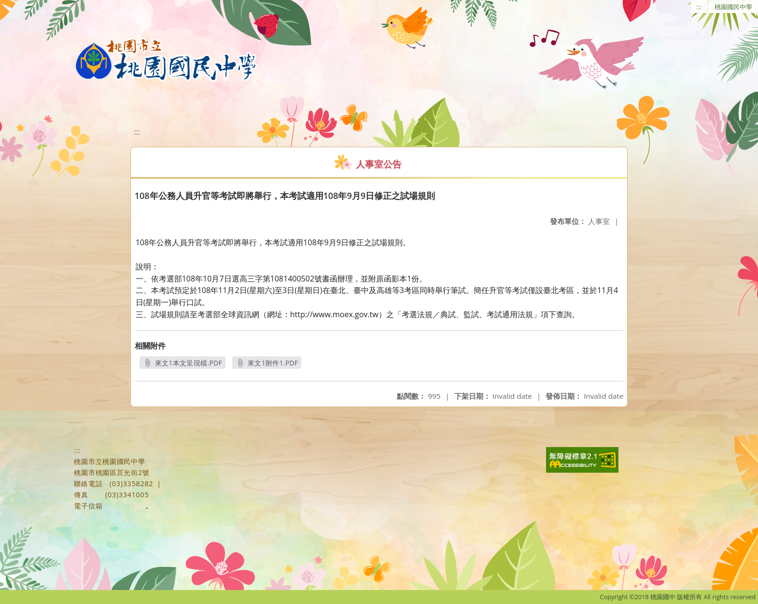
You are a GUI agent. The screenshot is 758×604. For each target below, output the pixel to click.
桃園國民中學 (733, 6)
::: (699, 6)
